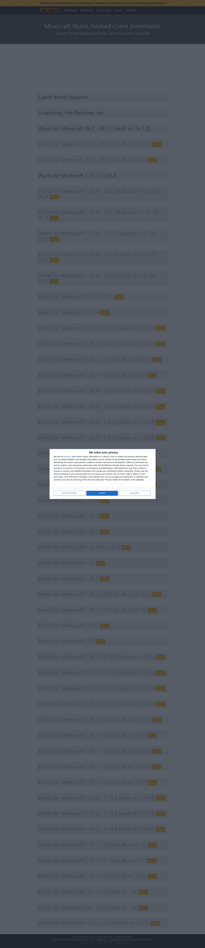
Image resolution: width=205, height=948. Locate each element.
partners (67, 457)
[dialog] (103, 474)
